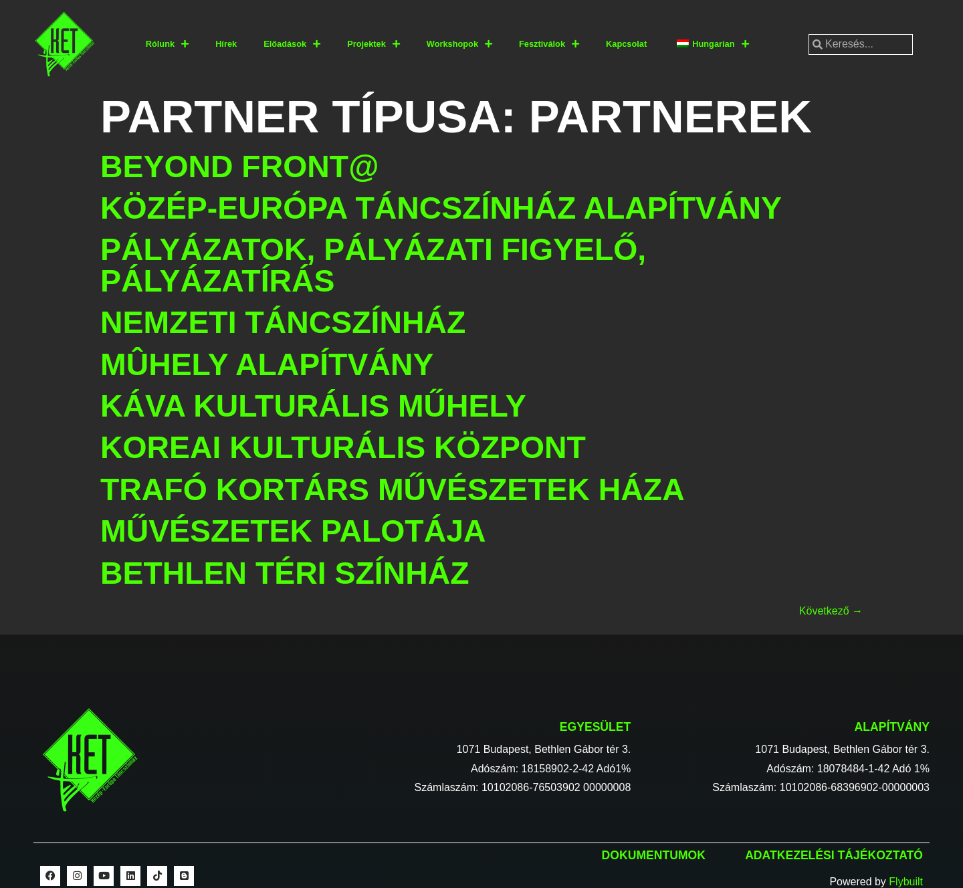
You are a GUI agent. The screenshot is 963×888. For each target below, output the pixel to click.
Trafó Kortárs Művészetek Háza (392, 489)
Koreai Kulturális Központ (343, 447)
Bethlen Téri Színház (284, 573)
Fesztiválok (549, 44)
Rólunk (167, 44)
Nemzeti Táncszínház (282, 322)
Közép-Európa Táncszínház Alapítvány (441, 208)
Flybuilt (906, 881)
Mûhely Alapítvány (266, 364)
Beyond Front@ (239, 166)
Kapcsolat (626, 44)
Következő (831, 611)
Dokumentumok (654, 855)
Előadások (291, 44)
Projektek (373, 44)
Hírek (226, 44)
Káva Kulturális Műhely (313, 405)
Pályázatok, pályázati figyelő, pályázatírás (373, 265)
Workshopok (459, 44)
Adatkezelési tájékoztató (834, 855)
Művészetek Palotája (293, 531)
